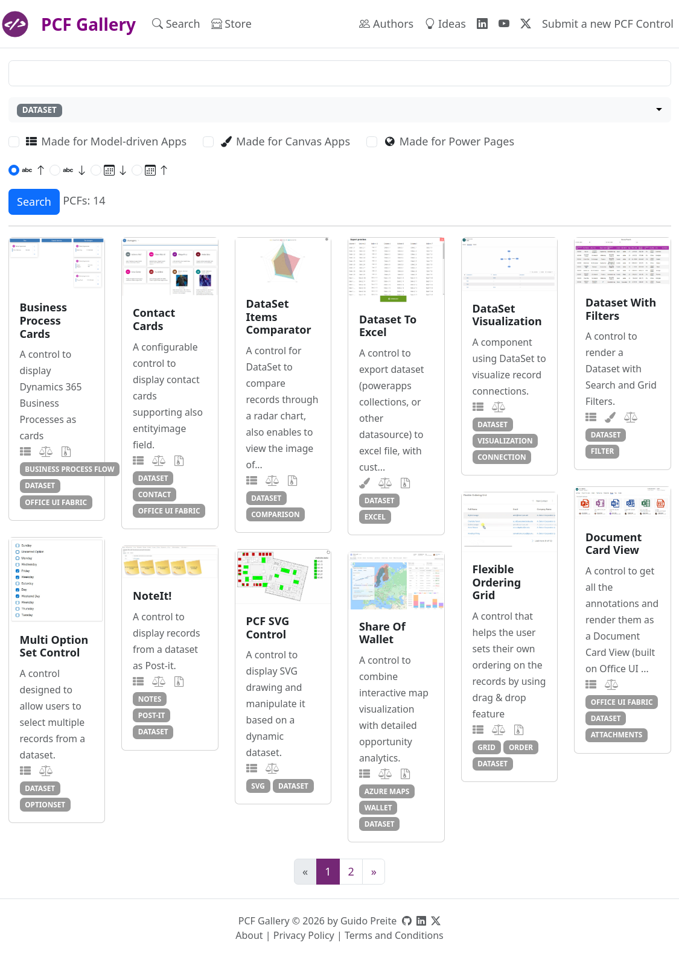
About (249, 935)
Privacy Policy (303, 935)
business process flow (69, 469)
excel (375, 516)
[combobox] (339, 110)
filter (602, 451)
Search (176, 23)
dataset (40, 485)
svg (258, 785)
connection (501, 457)
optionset (45, 804)
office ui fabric (56, 502)
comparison (275, 514)
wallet (378, 807)
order (521, 747)
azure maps (387, 791)
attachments (617, 734)
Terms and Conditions (394, 935)
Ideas (445, 23)
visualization (504, 440)
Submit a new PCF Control (608, 23)
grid (486, 747)
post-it (151, 715)
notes (149, 699)
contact (154, 494)
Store (231, 23)
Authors (386, 23)
